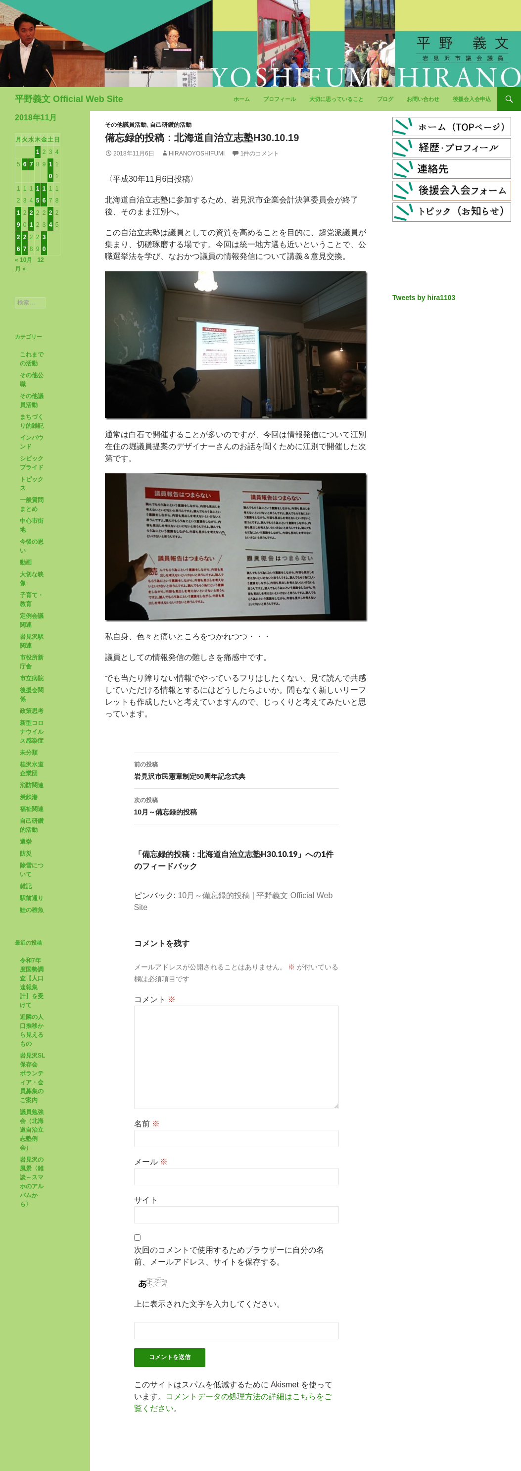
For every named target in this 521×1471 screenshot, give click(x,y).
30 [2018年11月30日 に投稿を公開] (44, 243)
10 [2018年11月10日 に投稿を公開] (50, 170)
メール (151, 1162)
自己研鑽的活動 (170, 124)
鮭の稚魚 (32, 910)
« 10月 (23, 259)
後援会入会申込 (472, 99)
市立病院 (32, 678)
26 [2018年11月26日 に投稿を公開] (18, 243)
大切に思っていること (336, 99)
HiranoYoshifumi (197, 153)
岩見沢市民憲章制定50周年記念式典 (236, 769)
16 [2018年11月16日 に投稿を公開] (44, 194)
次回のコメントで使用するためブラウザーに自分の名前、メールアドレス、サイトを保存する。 (229, 1256)
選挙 (26, 841)
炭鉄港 (29, 797)
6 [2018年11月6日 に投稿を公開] (25, 164)
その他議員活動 (125, 124)
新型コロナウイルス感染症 (32, 731)
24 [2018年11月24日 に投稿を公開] (50, 218)
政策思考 (32, 711)
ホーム (242, 99)
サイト (146, 1200)
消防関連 (32, 785)
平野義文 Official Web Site (69, 99)
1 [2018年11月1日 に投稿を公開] (38, 152)
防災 (26, 853)
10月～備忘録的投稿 (236, 805)
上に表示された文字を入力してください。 (209, 1304)
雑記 (26, 886)
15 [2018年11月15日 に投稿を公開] (38, 194)
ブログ (385, 99)
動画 (26, 562)
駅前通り (32, 898)
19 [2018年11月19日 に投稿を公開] (18, 218)
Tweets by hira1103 (423, 298)
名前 (147, 1123)
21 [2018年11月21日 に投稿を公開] (31, 218)
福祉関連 (32, 809)
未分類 (29, 752)
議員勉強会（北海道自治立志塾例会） (32, 1130)
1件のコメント (260, 153)
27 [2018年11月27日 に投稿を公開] (25, 243)
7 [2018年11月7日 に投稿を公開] (31, 164)
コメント (155, 999)
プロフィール (279, 99)
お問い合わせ (423, 99)
